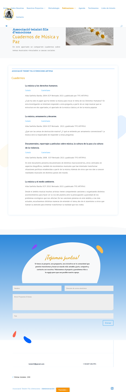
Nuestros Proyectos (35, 8)
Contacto (20, 17)
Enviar (108, 323)
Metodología (53, 8)
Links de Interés (108, 8)
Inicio (5, 8)
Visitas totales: (20, 377)
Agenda (82, 8)
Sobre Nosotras (17, 8)
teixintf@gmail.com (36, 364)
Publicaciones (68, 8)
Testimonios (93, 8)
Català (27, 90)
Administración (48, 388)
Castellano (45, 90)
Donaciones (8, 17)
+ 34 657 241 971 (89, 364)
